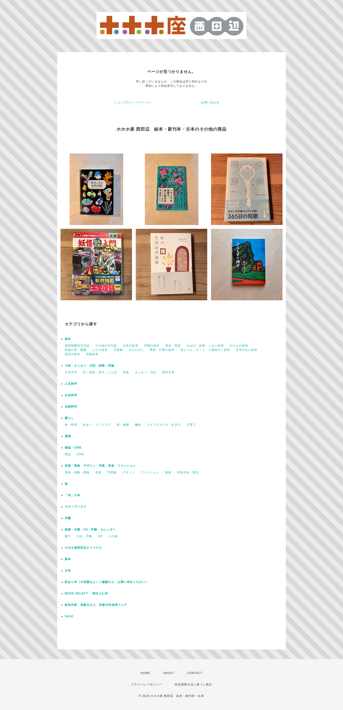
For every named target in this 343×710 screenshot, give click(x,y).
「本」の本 (72, 495)
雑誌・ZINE (73, 447)
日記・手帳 (84, 536)
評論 (126, 372)
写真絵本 (92, 354)
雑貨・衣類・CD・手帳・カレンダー (90, 529)
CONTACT (194, 673)
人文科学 (71, 383)
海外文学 (168, 372)
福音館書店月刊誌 (77, 345)
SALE (69, 616)
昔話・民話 (173, 345)
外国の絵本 (152, 345)
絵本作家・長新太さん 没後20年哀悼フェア (96, 605)
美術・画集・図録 (77, 472)
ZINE (80, 454)
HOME (145, 673)
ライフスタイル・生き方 (164, 424)
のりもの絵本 (239, 345)
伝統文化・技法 (188, 472)
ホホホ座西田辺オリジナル (83, 547)
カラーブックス (75, 506)
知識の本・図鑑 (75, 350)
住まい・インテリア (97, 424)
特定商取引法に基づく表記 (193, 684)
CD (100, 536)
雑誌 (68, 454)
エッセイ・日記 (145, 372)
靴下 (68, 536)
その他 (113, 536)
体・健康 (123, 424)
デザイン (128, 472)
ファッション (150, 472)
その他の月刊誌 (106, 345)
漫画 (68, 436)
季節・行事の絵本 (162, 350)
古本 (68, 570)
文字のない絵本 (246, 350)
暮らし (69, 418)
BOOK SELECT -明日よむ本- (87, 593)
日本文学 (71, 372)
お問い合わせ (210, 102)
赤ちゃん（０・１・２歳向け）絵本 (205, 350)
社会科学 (71, 395)
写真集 (112, 472)
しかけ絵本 (100, 350)
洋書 (68, 518)
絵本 (68, 339)
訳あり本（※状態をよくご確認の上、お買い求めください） (106, 582)
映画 (168, 472)
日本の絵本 (130, 345)
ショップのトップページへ (132, 102)
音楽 (98, 472)
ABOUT (168, 673)
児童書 (118, 350)
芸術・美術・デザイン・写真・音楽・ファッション (100, 465)
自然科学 (71, 406)
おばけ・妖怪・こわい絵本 (205, 345)
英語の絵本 (72, 354)
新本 (68, 559)
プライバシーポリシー (146, 684)
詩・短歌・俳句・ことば (100, 372)
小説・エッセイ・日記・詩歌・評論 (89, 365)
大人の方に (136, 350)
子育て (191, 424)
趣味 (138, 424)
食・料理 (71, 424)
